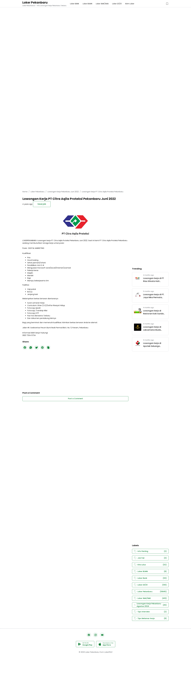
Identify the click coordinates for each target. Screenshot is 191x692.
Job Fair (150, 558)
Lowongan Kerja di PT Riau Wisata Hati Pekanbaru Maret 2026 (154, 280)
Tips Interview (150, 611)
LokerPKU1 (108, 652)
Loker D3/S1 (150, 585)
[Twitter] (36, 347)
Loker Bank (150, 578)
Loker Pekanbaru (35, 2)
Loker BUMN (150, 571)
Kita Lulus (150, 564)
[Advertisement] (73, 17)
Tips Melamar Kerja (150, 618)
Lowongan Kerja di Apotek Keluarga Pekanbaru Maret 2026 (154, 345)
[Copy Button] (48, 347)
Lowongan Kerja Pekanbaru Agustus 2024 (150, 605)
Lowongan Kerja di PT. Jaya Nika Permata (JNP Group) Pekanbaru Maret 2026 (155, 296)
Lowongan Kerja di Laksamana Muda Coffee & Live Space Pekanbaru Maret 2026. (154, 328)
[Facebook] (24, 347)
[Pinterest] (42, 347)
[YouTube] (102, 634)
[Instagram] (95, 634)
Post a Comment (75, 398)
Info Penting (150, 551)
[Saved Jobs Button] (167, 3)
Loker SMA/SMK (150, 598)
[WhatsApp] (30, 347)
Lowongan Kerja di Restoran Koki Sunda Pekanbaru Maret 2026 (154, 312)
